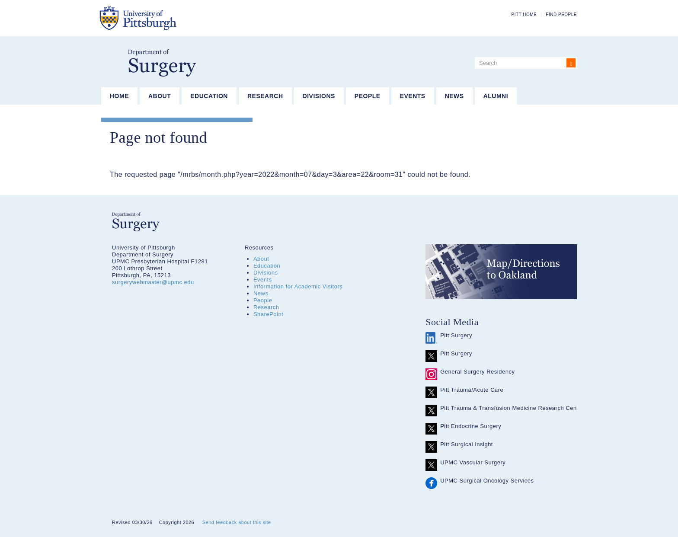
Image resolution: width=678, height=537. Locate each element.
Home (119, 96)
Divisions (319, 96)
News (454, 96)
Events (412, 96)
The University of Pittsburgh (181, 18)
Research (265, 96)
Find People (561, 14)
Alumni (495, 96)
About (159, 96)
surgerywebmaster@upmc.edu (153, 282)
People (368, 96)
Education (209, 96)
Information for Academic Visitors (297, 286)
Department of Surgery (162, 63)
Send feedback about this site (236, 522)
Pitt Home (524, 14)
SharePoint (268, 314)
